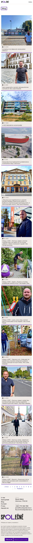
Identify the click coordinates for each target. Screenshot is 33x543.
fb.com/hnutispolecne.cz (23, 509)
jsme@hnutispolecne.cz (23, 508)
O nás (3, 497)
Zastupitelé (5, 499)
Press (3, 506)
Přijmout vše (9, 539)
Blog (2, 502)
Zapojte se (5, 508)
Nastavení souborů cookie (20, 539)
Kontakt (4, 504)
